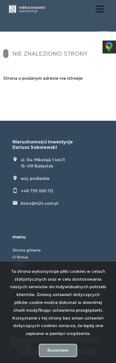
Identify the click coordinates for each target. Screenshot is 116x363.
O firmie (20, 257)
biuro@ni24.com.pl (39, 203)
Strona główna (26, 250)
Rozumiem (58, 350)
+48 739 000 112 (37, 190)
